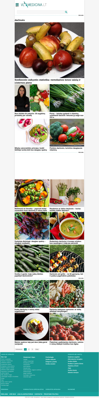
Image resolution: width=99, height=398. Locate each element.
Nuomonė (71, 389)
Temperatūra (26, 364)
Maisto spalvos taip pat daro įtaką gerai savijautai (31, 343)
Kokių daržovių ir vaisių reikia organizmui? (27, 310)
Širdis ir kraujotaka (6, 359)
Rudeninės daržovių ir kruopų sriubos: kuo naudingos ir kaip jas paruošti (66, 242)
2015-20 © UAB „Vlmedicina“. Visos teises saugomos (38, 397)
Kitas (36, 349)
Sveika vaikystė (51, 359)
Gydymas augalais (74, 357)
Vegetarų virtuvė (73, 366)
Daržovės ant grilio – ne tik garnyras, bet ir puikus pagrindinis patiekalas (66, 275)
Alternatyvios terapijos (75, 359)
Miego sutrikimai (27, 373)
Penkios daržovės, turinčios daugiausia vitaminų (66, 149)
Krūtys (2, 378)
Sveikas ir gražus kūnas (75, 363)
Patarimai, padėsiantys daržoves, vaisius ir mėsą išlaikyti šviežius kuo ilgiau (66, 343)
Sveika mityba (72, 361)
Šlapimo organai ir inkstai (7, 368)
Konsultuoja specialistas (33, 389)
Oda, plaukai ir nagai (6, 375)
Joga (69, 368)
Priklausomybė (27, 371)
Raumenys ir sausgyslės (7, 371)
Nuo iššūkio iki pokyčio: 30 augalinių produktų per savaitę (30, 114)
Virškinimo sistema (6, 362)
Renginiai (4, 389)
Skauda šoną (26, 368)
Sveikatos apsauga (53, 389)
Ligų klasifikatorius (25, 394)
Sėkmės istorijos (73, 372)
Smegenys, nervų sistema (8, 366)
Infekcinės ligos (27, 377)
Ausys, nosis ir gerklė (6, 381)
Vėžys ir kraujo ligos (28, 361)
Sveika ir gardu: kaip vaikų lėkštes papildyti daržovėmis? (29, 275)
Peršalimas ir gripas (28, 363)
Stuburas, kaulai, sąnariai (7, 369)
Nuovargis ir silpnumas (29, 375)
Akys (2, 380)
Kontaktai (38, 394)
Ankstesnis (19, 349)
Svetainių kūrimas (69, 397)
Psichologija (50, 357)
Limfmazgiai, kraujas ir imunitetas (9, 376)
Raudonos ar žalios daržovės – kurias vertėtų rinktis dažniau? (65, 210)
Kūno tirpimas (26, 366)
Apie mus (12, 394)
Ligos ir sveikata (7, 354)
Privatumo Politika (51, 394)
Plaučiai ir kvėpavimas (7, 361)
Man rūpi (4, 357)
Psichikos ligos (5, 385)
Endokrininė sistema (6, 364)
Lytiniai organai (5, 373)
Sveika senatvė (50, 364)
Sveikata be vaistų (75, 354)
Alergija (25, 359)
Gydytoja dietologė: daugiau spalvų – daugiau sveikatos (30, 242)
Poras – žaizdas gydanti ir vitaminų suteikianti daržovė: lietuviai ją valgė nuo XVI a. (66, 115)
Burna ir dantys (5, 383)
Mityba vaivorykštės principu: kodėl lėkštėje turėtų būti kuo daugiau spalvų (31, 149)
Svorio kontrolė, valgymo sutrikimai (32, 370)
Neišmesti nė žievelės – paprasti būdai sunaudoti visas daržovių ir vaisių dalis (31, 210)
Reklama (81, 15)
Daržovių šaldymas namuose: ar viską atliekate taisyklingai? (65, 310)
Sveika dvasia (72, 370)
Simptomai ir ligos (29, 357)
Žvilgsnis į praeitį (51, 361)
